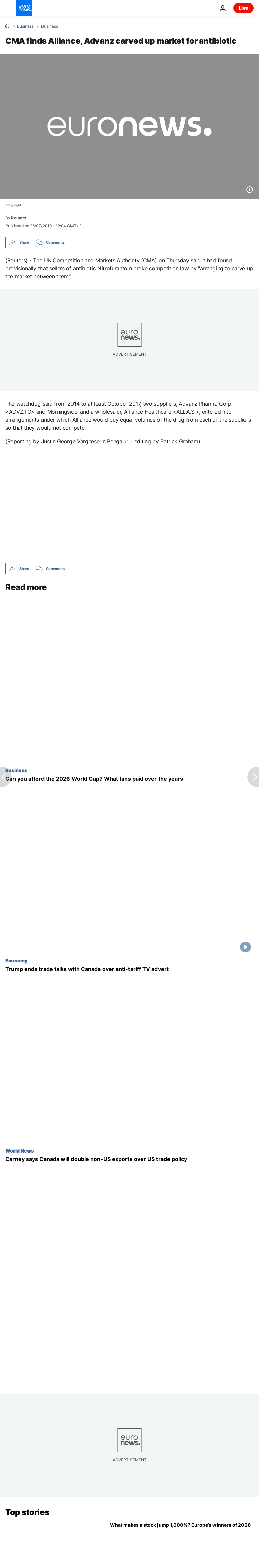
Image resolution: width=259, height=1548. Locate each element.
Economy (16, 960)
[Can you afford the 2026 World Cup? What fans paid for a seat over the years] (129, 779)
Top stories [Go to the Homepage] (27, 1512)
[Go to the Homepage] (24, 8)
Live (243, 8)
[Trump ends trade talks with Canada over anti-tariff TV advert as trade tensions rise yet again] (129, 969)
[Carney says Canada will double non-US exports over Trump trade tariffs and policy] (129, 1159)
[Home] (7, 26)
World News (19, 1150)
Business (25, 26)
